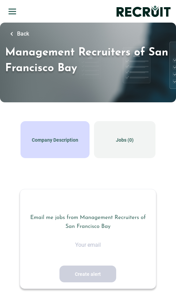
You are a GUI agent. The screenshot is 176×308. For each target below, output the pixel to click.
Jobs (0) (125, 140)
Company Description (55, 140)
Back (22, 33)
